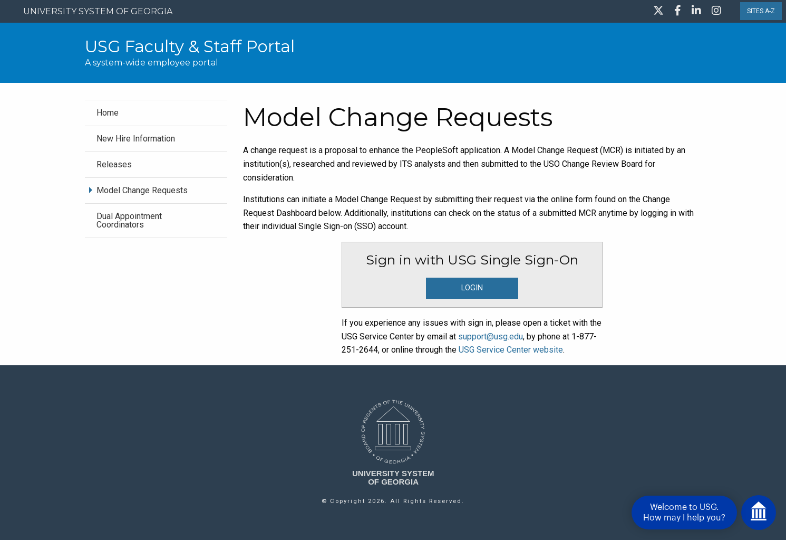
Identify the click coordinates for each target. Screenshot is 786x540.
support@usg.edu (490, 336)
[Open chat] (758, 512)
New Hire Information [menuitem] (135, 139)
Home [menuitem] (107, 113)
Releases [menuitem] (114, 164)
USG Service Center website (511, 350)
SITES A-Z (761, 11)
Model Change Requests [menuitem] (142, 190)
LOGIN (472, 287)
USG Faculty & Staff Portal (190, 46)
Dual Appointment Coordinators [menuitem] (129, 220)
